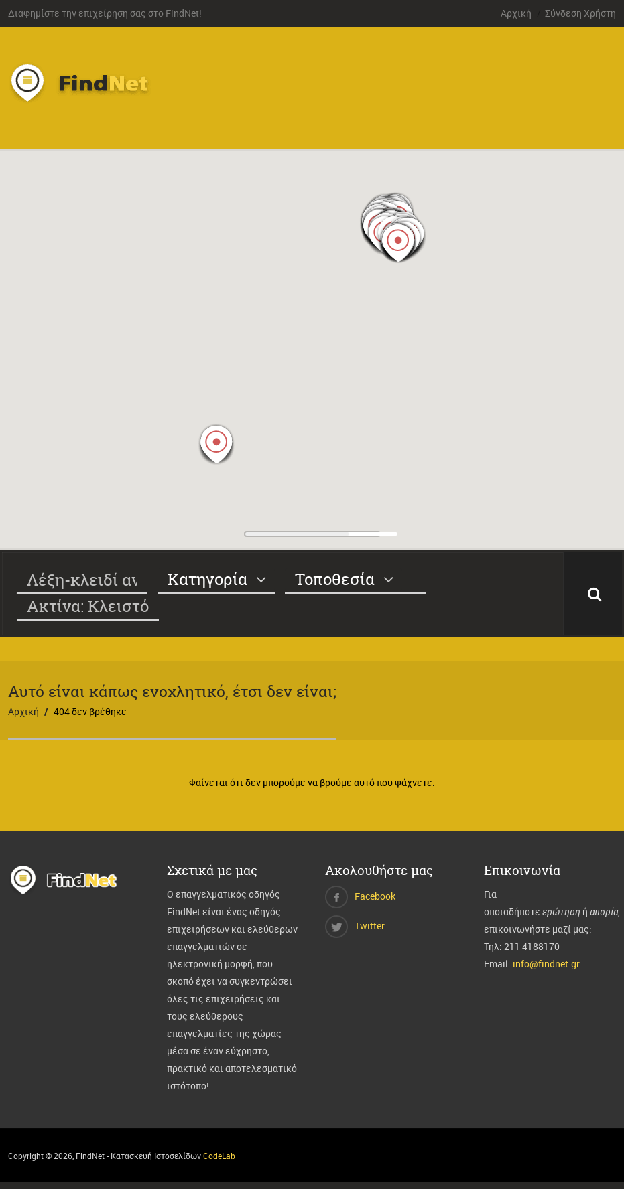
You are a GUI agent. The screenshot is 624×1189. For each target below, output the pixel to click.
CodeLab (219, 1155)
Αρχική (516, 13)
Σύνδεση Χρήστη (580, 13)
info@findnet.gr (546, 963)
